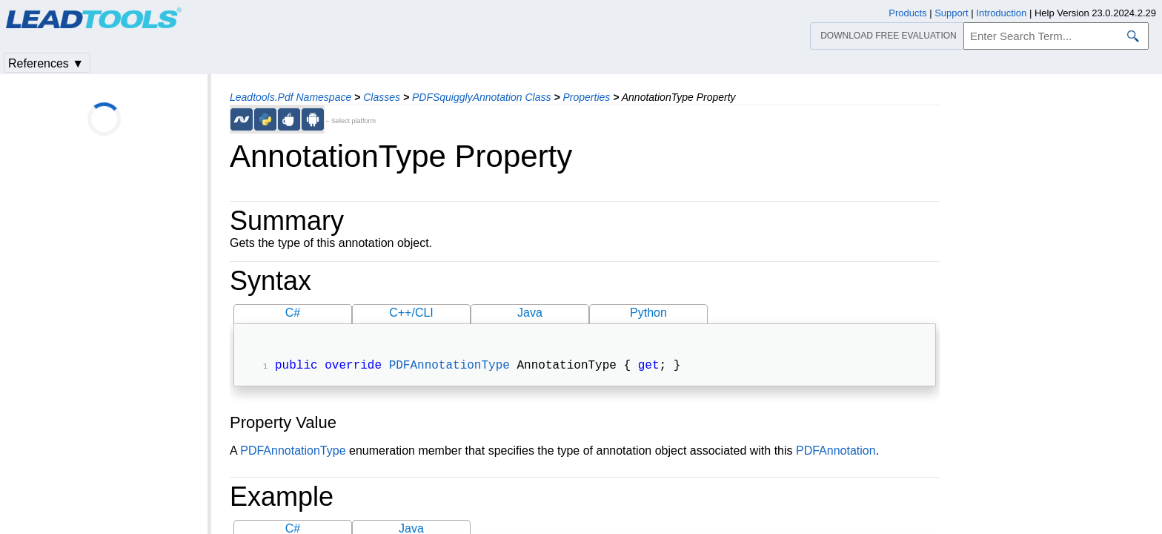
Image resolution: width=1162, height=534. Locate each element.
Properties (586, 97)
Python (648, 312)
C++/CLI (411, 312)
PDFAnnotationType (449, 367)
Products (907, 13)
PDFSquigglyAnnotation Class (481, 97)
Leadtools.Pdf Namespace (290, 97)
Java (529, 312)
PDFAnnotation (836, 452)
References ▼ (46, 63)
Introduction (1001, 13)
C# (292, 312)
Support (951, 13)
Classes (381, 97)
